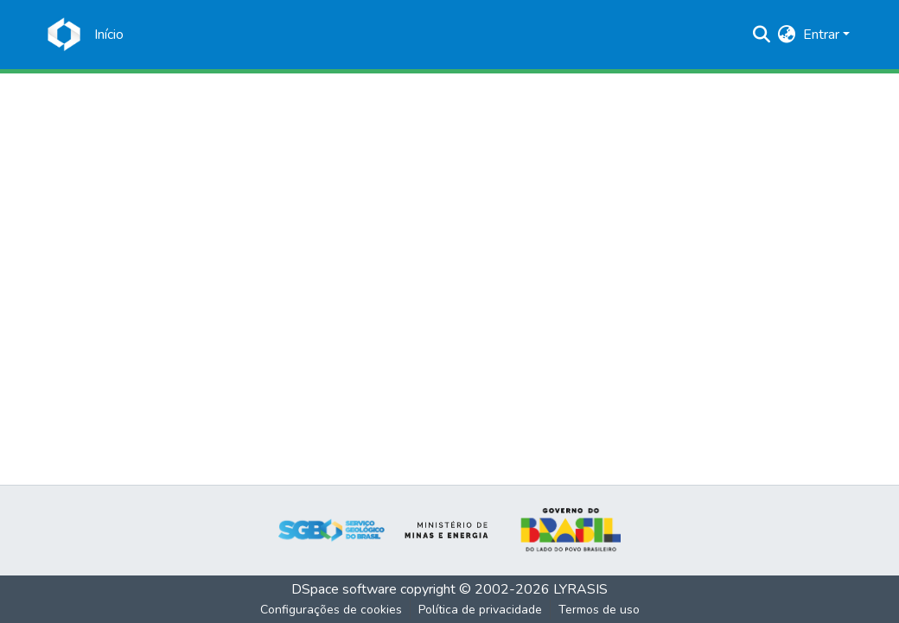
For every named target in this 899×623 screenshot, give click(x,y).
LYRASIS (580, 589)
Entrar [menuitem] (821, 34)
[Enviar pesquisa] (762, 34)
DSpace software (344, 589)
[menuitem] (787, 34)
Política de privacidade (480, 609)
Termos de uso (599, 609)
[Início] (109, 34)
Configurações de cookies (331, 609)
